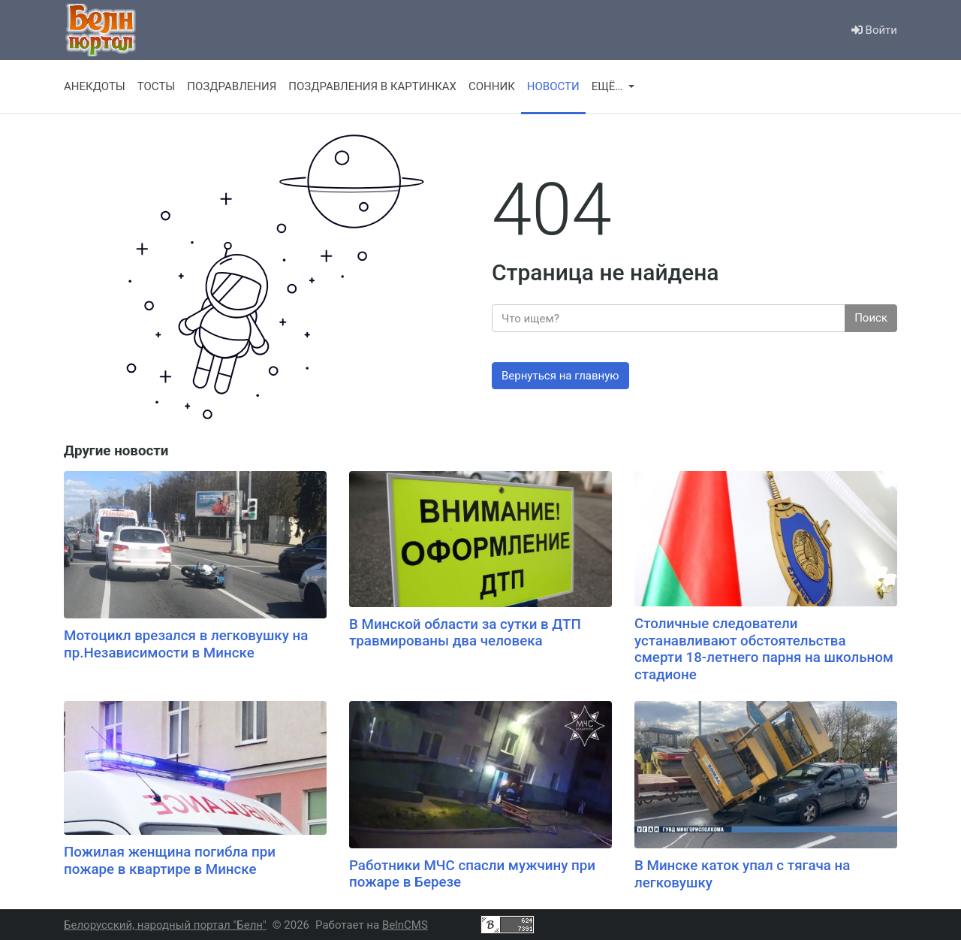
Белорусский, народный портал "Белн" (165, 925)
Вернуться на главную (560, 375)
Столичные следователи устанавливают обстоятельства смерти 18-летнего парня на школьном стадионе (763, 649)
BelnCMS (405, 925)
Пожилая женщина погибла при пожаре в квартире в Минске (170, 861)
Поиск (870, 318)
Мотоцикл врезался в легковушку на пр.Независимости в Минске (186, 644)
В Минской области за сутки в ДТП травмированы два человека (465, 633)
